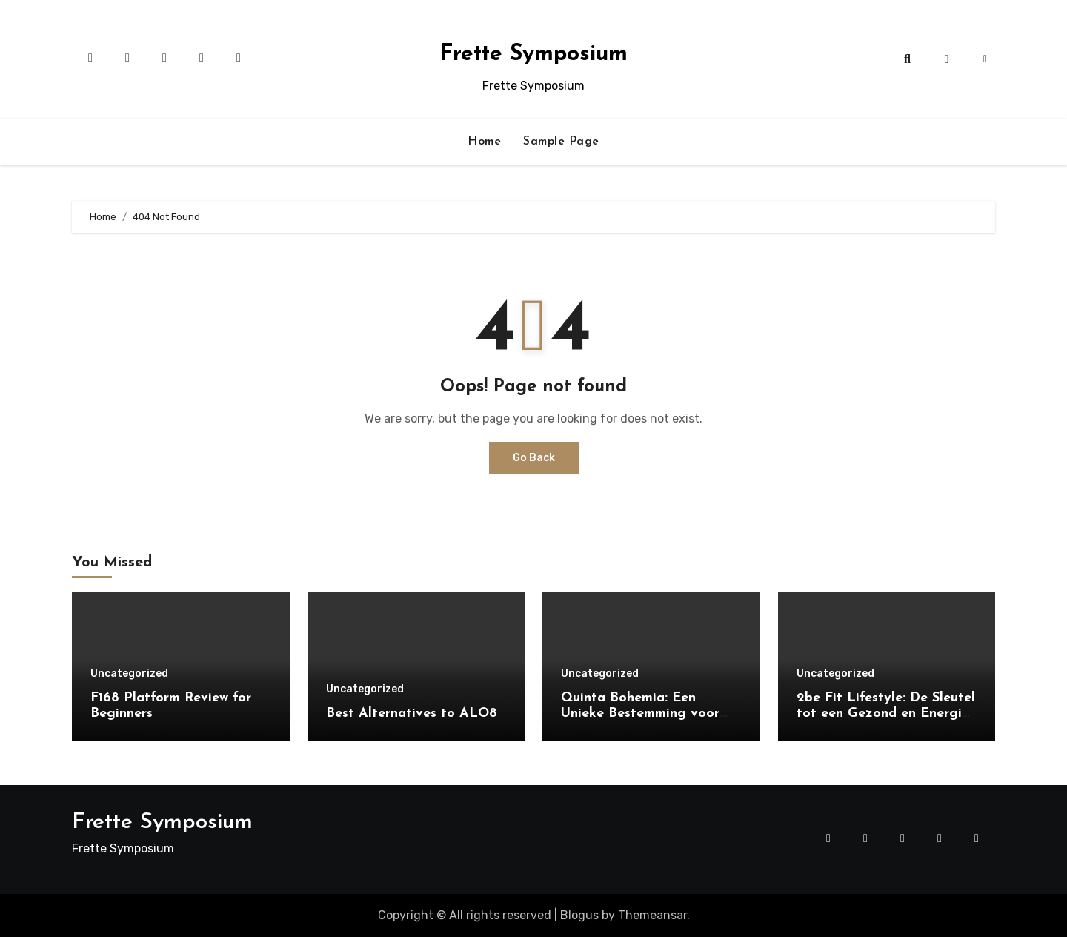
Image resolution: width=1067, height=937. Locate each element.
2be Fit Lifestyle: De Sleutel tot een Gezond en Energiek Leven (887, 714)
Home (484, 142)
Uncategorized (129, 674)
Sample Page (561, 142)
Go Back (534, 457)
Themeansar (652, 915)
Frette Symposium (533, 54)
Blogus (579, 915)
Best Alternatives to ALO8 (411, 713)
